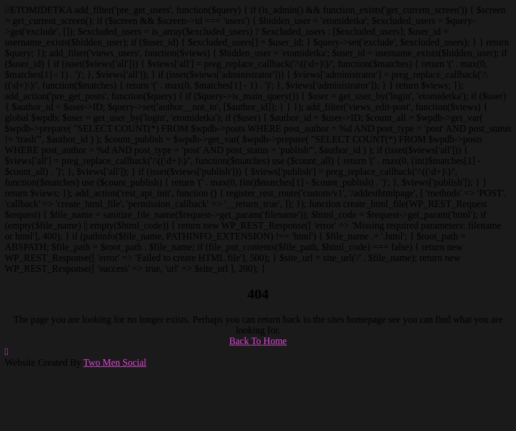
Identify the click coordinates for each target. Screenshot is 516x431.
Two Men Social (114, 362)
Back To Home (257, 341)
